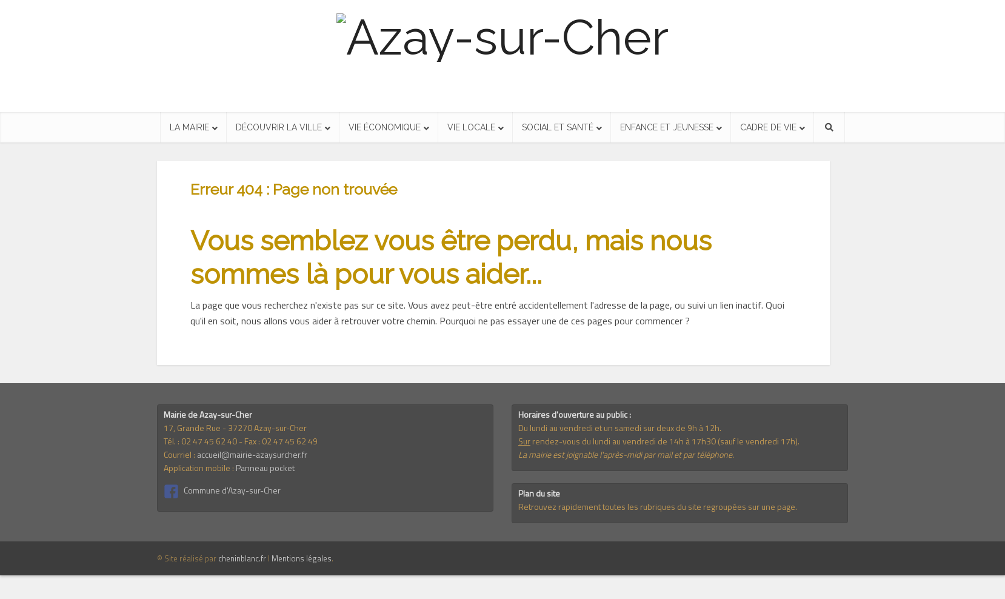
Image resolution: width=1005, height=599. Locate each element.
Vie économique (385, 127)
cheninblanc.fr (242, 558)
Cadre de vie (768, 127)
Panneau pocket (265, 467)
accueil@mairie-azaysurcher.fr (252, 454)
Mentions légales (302, 558)
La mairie (189, 127)
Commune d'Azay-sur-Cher (232, 490)
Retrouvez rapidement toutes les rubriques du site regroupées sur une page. (657, 506)
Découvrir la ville (279, 127)
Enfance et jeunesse (666, 127)
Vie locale (471, 127)
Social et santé (557, 127)
